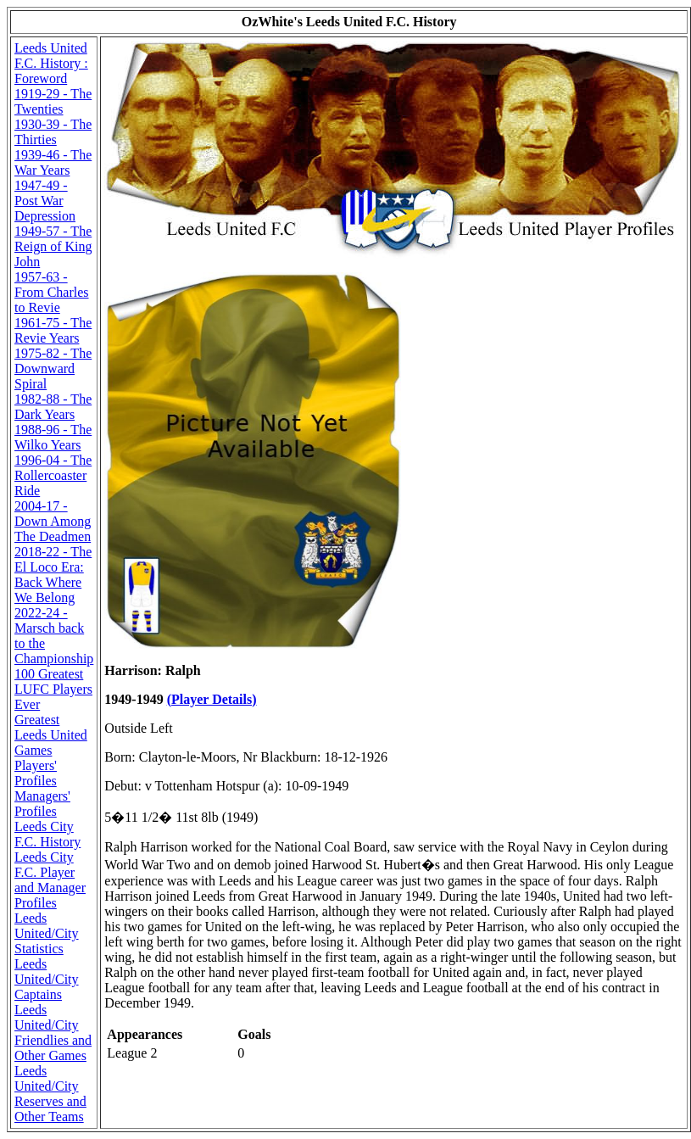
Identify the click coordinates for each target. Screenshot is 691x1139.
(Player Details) (212, 699)
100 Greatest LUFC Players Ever (53, 689)
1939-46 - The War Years (53, 162)
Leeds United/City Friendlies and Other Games (53, 1032)
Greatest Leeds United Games (50, 734)
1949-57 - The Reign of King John (53, 246)
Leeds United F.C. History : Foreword (51, 63)
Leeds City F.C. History (47, 834)
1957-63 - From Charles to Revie (51, 292)
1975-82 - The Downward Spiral (53, 368)
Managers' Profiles (42, 803)
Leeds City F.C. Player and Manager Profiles (50, 880)
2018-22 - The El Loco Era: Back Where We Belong (53, 574)
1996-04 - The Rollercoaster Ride (53, 475)
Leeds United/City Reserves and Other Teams (50, 1094)
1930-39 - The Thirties (53, 132)
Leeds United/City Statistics (46, 933)
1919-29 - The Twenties (53, 101)
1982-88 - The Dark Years (53, 407)
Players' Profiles (35, 773)
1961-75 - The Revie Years (53, 330)
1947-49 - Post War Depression (44, 200)
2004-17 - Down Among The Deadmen (52, 521)
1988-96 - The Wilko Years (53, 437)
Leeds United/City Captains (46, 979)
